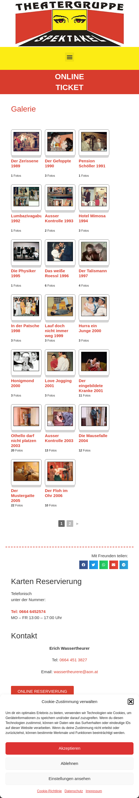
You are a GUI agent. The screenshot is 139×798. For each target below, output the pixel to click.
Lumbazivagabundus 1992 (26, 218)
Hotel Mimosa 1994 (92, 218)
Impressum (94, 791)
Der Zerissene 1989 (24, 163)
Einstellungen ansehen (70, 778)
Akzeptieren (69, 748)
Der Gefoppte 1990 (58, 163)
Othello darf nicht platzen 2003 (23, 440)
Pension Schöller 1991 (92, 163)
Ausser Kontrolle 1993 (59, 218)
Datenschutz (74, 791)
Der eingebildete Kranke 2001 (91, 385)
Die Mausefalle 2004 (93, 438)
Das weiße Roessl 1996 (57, 273)
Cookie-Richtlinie (49, 791)
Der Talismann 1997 (93, 273)
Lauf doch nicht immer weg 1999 (56, 330)
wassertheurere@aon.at (76, 671)
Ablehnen (69, 763)
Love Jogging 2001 (58, 383)
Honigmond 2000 (22, 383)
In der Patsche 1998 (25, 328)
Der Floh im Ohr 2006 (56, 493)
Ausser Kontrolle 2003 (59, 438)
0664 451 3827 (73, 659)
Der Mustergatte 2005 (22, 495)
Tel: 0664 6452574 (28, 611)
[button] (130, 701)
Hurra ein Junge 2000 (90, 328)
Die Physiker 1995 (23, 273)
